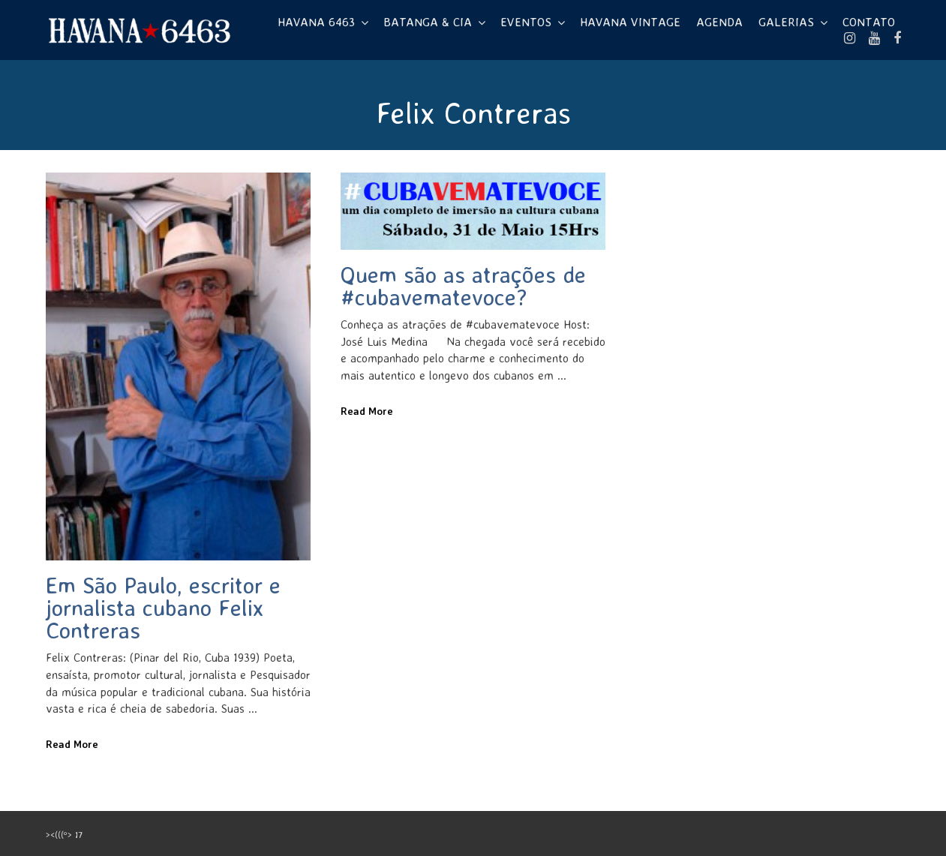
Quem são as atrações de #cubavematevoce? (463, 285)
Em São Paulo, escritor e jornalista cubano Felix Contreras (163, 607)
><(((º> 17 (64, 834)
